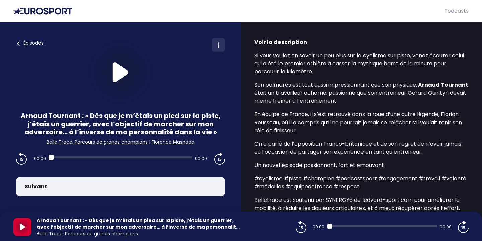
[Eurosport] (228, 11)
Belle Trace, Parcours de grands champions (97, 142)
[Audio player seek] (120, 157)
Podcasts (456, 11)
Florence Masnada (173, 142)
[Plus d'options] (218, 45)
